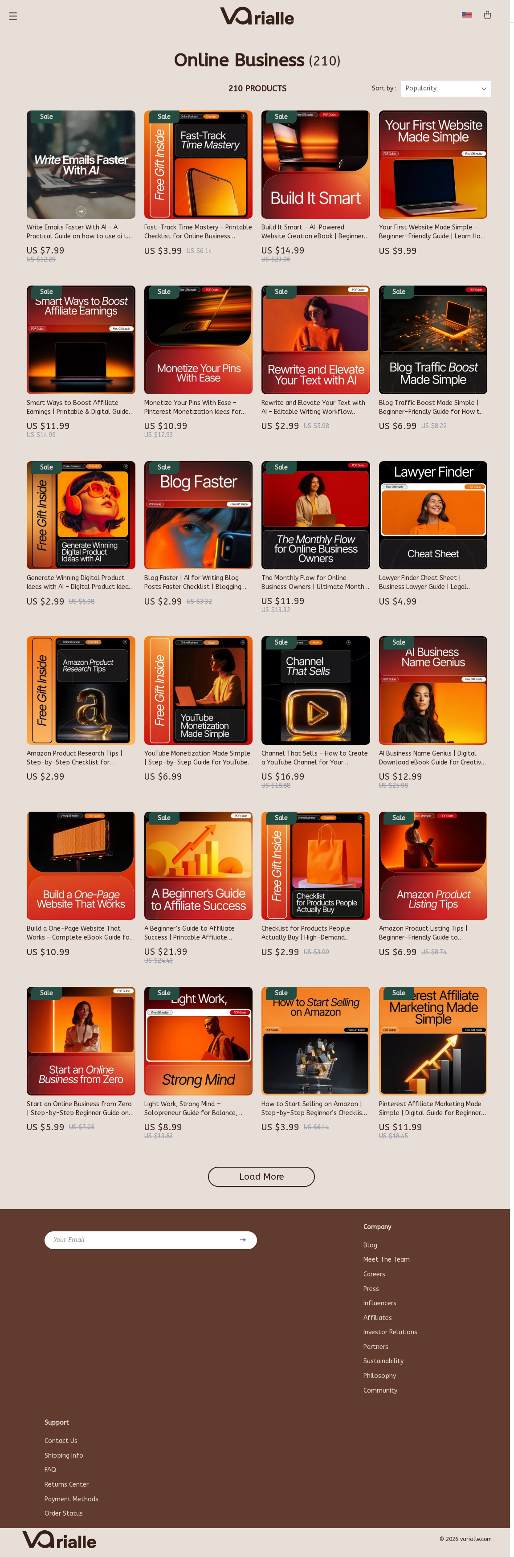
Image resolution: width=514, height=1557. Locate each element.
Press (371, 1293)
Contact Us (61, 1447)
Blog (370, 1249)
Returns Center (67, 1491)
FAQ (50, 1476)
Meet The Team (386, 1263)
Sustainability (383, 1366)
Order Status (64, 1520)
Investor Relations (390, 1337)
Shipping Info (64, 1461)
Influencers (379, 1308)
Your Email (69, 1243)
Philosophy (379, 1381)
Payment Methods (71, 1505)
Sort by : (384, 92)
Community (380, 1396)
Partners (375, 1352)
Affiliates (377, 1322)
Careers (374, 1278)
